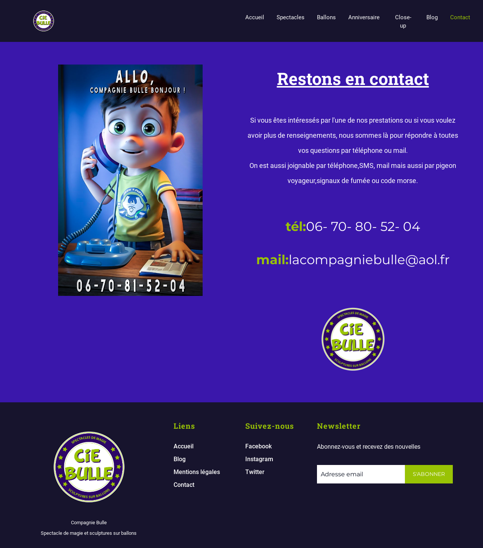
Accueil (254, 17)
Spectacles (291, 17)
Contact (460, 17)
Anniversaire (364, 17)
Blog (432, 17)
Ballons (326, 17)
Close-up (403, 21)
